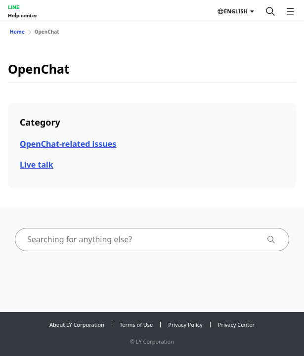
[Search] (270, 11)
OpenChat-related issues (68, 143)
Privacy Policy (185, 324)
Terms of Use (136, 324)
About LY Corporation (76, 324)
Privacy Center (236, 324)
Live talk (36, 164)
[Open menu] (290, 11)
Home (17, 31)
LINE (13, 6)
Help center (22, 15)
